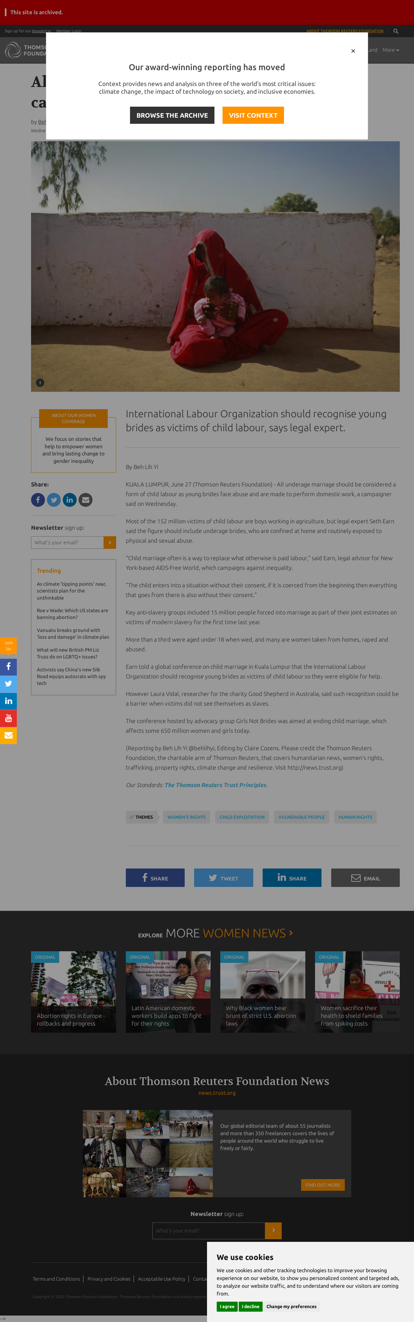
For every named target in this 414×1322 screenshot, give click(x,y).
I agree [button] (227, 1306)
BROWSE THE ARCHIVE (172, 115)
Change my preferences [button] (292, 1306)
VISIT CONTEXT (253, 115)
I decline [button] (250, 1306)
